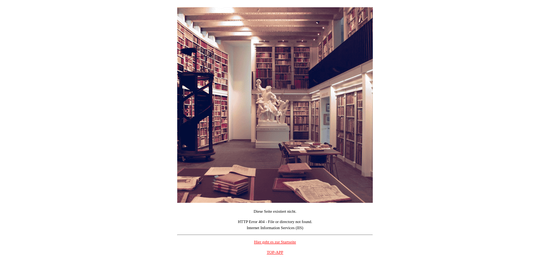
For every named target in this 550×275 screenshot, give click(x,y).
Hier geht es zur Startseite (275, 242)
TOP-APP (275, 252)
